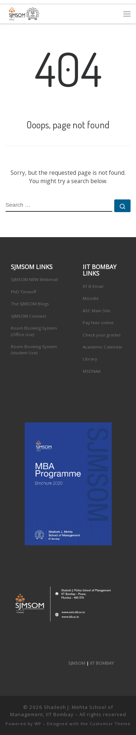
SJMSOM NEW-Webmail (34, 279)
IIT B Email (93, 286)
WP (37, 723)
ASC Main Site (96, 310)
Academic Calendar (103, 347)
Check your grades (102, 335)
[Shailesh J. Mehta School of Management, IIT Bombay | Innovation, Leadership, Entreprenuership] (22, 12)
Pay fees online (98, 322)
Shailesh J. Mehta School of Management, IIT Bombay (61, 711)
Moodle (91, 298)
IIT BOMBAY (102, 663)
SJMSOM (76, 663)
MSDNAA (91, 371)
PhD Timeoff (23, 291)
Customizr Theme (110, 723)
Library (90, 359)
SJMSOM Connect (28, 316)
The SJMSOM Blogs (30, 303)
